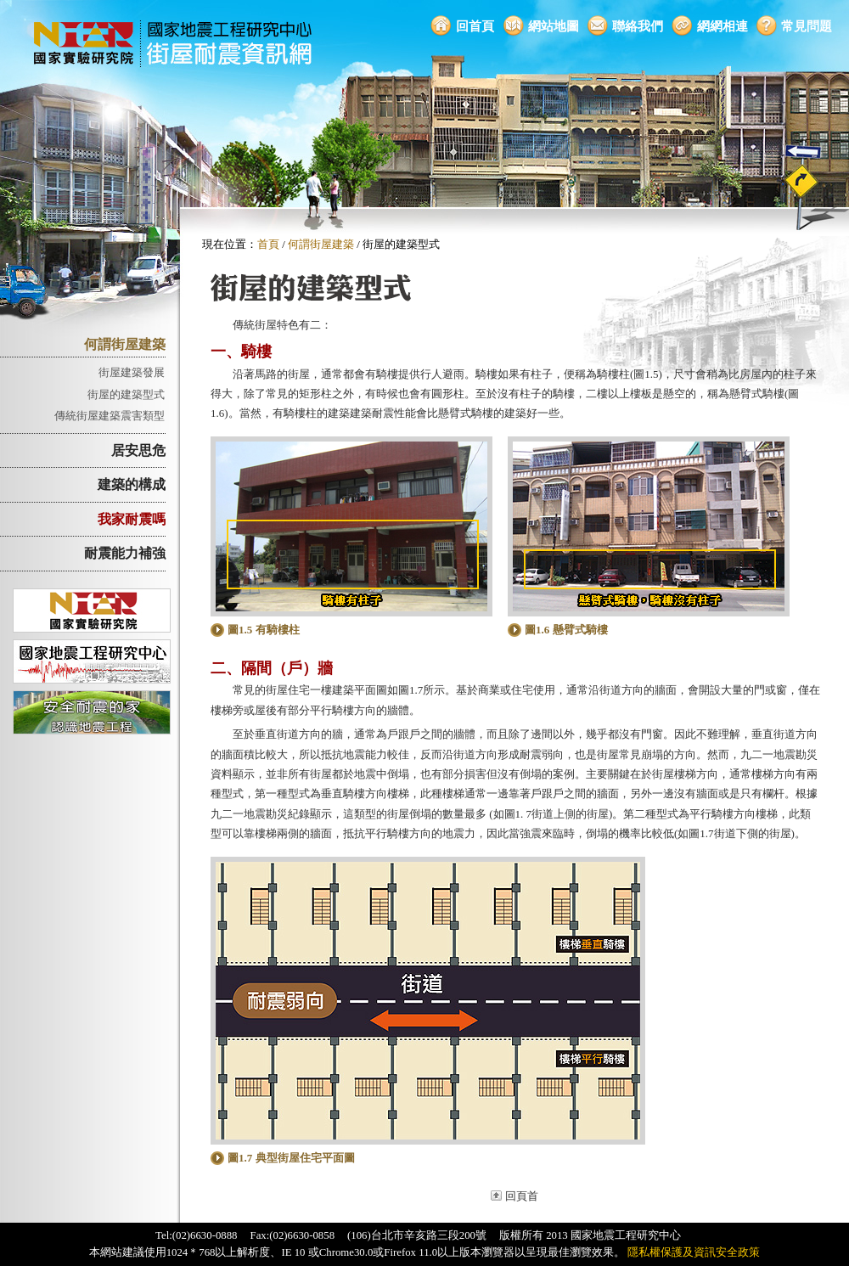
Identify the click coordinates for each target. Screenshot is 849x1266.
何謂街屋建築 (125, 344)
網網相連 (722, 26)
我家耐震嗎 (132, 519)
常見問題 (806, 26)
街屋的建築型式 (126, 394)
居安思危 (138, 450)
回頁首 (521, 1196)
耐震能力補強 (125, 553)
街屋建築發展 (131, 372)
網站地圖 (553, 26)
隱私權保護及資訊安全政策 (693, 1252)
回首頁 (475, 26)
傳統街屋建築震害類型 (109, 415)
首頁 (268, 244)
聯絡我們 (637, 26)
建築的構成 (132, 484)
